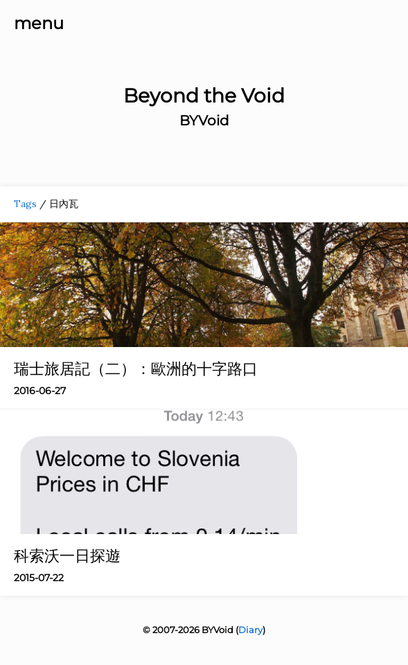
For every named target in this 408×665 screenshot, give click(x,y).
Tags (25, 203)
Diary (250, 629)
